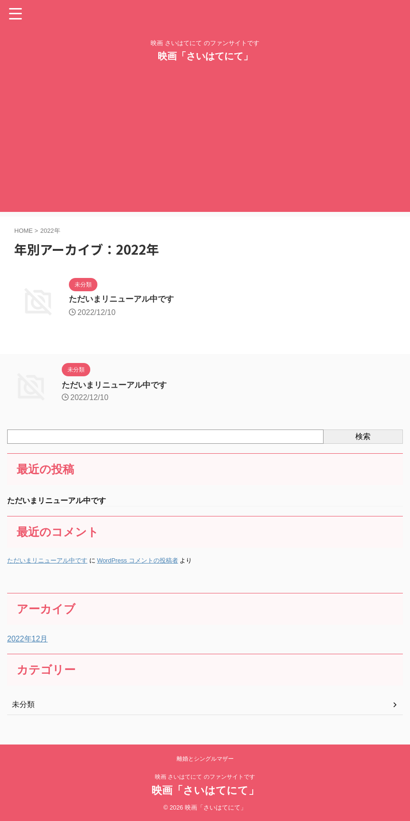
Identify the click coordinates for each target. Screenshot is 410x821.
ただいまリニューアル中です (124, 300)
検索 (363, 436)
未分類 (23, 705)
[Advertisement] (205, 145)
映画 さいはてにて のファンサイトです (205, 776)
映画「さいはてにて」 (205, 56)
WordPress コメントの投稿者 (137, 561)
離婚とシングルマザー (205, 758)
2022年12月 (27, 639)
